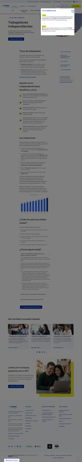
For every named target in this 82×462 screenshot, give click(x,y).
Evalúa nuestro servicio (18, 455)
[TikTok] (20, 446)
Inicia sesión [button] (76, 6)
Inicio (13, 10)
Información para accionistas (48, 417)
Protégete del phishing (58, 457)
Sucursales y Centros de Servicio (15, 433)
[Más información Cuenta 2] (17, 337)
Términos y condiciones (49, 455)
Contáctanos (67, 2)
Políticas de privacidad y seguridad (64, 455)
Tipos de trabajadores (65, 51)
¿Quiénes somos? (29, 410)
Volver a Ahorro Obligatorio (16, 18)
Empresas (23, 6)
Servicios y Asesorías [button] (35, 10)
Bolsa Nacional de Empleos (65, 418)
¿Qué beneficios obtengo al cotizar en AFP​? (35, 299)
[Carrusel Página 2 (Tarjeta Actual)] (39, 352)
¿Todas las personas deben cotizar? (65, 65)
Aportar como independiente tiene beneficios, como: (65, 56)
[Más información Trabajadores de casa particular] (40, 337)
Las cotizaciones (64, 61)
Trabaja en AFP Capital (30, 415)
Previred (61, 421)
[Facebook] (9, 446)
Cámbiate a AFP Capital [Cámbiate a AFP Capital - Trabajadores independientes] (16, 39)
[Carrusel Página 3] (42, 352)
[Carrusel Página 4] (44, 352)
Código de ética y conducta (31, 420)
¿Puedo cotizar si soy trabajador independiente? (35, 294)
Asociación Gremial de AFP (65, 423)
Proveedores (28, 428)
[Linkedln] (17, 446)
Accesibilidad (46, 2)
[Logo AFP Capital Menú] (5, 5)
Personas (15, 6)
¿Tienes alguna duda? (65, 69)
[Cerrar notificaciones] (73, 10)
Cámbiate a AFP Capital (66, 82)
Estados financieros (46, 410)
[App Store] (37, 446)
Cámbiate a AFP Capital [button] (24, 11)
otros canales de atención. (61, 19)
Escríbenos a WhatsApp (13, 436)
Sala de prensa (28, 413)
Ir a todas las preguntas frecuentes (31, 307)
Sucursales (57, 2)
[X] (14, 446)
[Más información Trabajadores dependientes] (62, 337)
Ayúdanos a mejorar (12, 460)
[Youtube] (12, 446)
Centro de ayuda (33, 2)
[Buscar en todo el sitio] (54, 6)
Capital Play (32, 6)
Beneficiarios (62, 426)
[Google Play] (29, 446)
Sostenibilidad (28, 418)
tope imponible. (36, 233)
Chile (76, 2)
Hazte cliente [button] (65, 6)
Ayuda (26, 431)
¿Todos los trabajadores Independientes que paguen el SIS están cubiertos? (35, 254)
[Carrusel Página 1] (37, 352)
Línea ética (27, 423)
